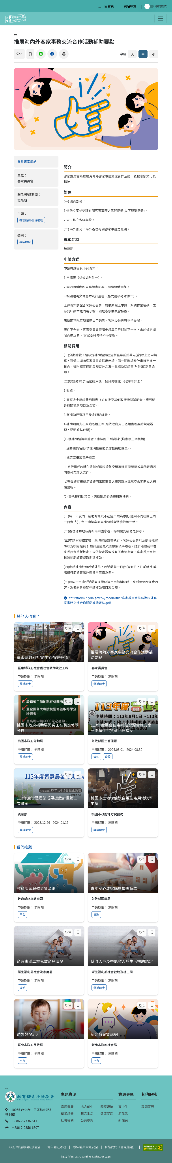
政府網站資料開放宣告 (25, 1146)
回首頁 (109, 6)
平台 (22, 914)
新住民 (123, 1120)
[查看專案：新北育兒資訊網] (123, 1034)
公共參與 (87, 1120)
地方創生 (87, 1106)
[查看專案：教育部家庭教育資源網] (49, 888)
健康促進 (106, 1113)
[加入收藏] (30, 54)
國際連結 (106, 1106)
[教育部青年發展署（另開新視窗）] (29, 1098)
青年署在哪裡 (56, 1146)
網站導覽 (130, 6)
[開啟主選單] (160, 18)
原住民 (123, 1113)
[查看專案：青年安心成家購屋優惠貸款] (123, 888)
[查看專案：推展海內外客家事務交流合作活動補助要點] (123, 654)
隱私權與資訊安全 (85, 1146)
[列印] (64, 54)
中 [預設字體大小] (142, 54)
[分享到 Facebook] (52, 54)
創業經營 (67, 1113)
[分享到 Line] (41, 54)
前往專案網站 (35, 161)
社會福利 (67, 1120)
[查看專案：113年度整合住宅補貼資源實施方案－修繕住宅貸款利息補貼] (123, 727)
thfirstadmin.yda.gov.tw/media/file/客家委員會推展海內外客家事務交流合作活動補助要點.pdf (110, 600)
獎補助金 (25, 242)
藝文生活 (87, 1113)
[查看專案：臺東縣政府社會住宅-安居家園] (49, 657)
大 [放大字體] (132, 54)
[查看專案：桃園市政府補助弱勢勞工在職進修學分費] (49, 727)
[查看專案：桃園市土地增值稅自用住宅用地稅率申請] (123, 800)
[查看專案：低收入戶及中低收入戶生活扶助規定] (123, 961)
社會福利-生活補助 (31, 220)
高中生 (123, 1106)
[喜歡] (19, 54)
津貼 (96, 757)
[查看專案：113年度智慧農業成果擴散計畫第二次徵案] (49, 800)
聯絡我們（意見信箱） (120, 1146)
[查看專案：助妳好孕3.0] (49, 1034)
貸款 (108, 757)
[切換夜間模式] (149, 6)
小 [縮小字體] (153, 54)
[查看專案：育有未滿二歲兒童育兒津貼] (49, 961)
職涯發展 (67, 1106)
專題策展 (147, 1106)
